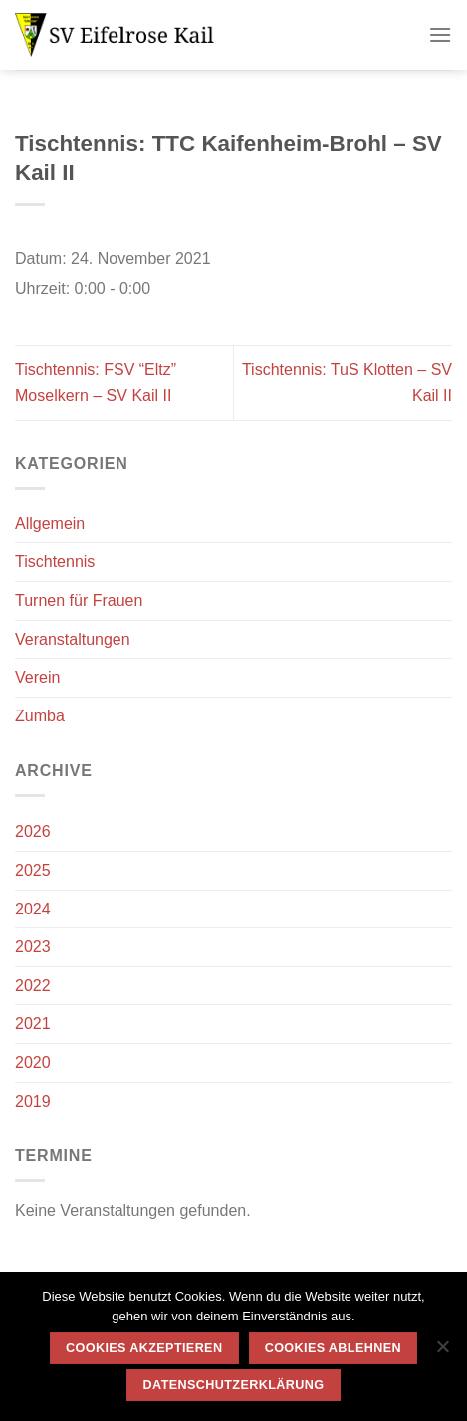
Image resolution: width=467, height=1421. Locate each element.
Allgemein (50, 523)
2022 (33, 985)
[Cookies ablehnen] (442, 1352)
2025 (33, 870)
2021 (33, 1023)
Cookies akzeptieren (144, 1348)
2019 (33, 1101)
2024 (33, 909)
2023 (33, 946)
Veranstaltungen (72, 639)
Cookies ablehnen (333, 1348)
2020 (33, 1062)
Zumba (40, 716)
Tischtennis (55, 561)
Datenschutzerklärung (234, 1385)
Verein (37, 677)
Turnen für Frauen (78, 600)
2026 (33, 831)
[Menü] (440, 34)
